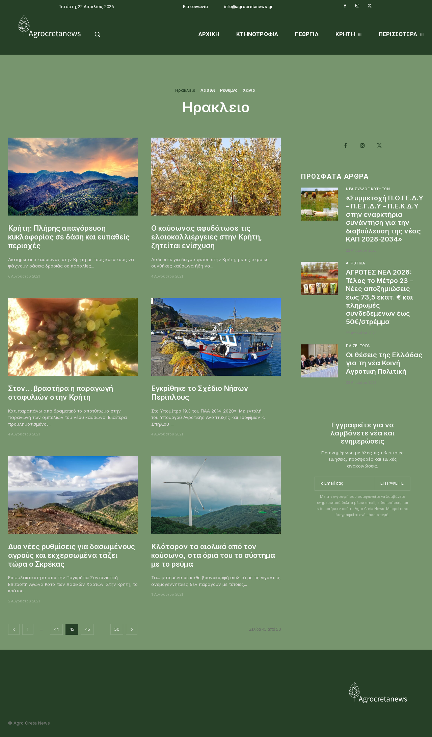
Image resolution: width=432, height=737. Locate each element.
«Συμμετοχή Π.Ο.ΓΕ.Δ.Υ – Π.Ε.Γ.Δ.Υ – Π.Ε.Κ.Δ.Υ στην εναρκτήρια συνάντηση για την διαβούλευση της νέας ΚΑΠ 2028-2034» (384, 222)
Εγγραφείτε (392, 489)
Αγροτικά (355, 271)
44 (56, 629)
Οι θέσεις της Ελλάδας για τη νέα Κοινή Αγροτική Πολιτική (384, 369)
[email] (344, 490)
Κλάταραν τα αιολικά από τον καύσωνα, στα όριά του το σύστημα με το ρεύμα (213, 555)
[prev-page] (14, 629)
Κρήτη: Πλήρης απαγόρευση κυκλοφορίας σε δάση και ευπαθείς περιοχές (69, 237)
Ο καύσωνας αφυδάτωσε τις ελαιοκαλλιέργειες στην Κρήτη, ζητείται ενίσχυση (207, 237)
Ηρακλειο (185, 90)
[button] (112, 34)
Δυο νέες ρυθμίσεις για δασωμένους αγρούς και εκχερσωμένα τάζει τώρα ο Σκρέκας (71, 555)
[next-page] (131, 629)
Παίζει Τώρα (358, 353)
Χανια (249, 90)
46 (87, 629)
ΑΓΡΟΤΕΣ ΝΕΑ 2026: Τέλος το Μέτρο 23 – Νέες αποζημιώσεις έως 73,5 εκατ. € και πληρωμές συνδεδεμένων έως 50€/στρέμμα (380, 304)
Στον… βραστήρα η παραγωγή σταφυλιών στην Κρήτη (61, 392)
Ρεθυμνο (229, 90)
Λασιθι (207, 90)
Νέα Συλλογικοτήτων (368, 189)
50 (116, 629)
